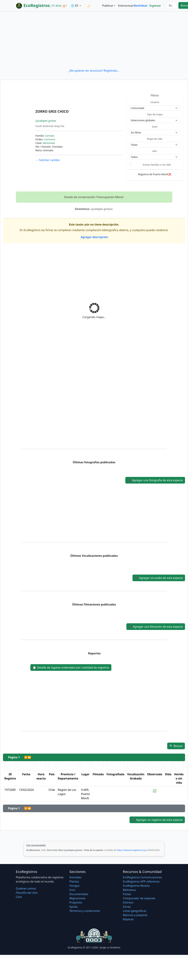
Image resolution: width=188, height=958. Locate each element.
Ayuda (73, 907)
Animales (75, 877)
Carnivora (49, 139)
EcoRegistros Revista (136, 886)
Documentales (78, 894)
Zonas (127, 907)
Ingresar (155, 6)
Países (127, 894)
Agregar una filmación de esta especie (156, 627)
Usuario (154, 102)
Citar (19, 897)
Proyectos (75, 902)
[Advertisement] (94, 39)
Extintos (128, 902)
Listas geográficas (134, 911)
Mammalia (49, 143)
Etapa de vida (154, 138)
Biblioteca (129, 890)
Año (154, 151)
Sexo (154, 126)
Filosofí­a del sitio (27, 893)
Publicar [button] (107, 6)
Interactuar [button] (125, 6)
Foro (72, 890)
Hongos (74, 886)
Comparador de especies (139, 898)
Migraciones (77, 898)
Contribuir (141, 6)
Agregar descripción (94, 237)
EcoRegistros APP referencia (141, 881)
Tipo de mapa (155, 114)
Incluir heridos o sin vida (157, 164)
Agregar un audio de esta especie (159, 578)
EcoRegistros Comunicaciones (142, 877)
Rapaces (128, 919)
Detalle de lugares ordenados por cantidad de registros (71, 667)
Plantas (74, 881)
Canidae (49, 135)
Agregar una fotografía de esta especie (155, 480)
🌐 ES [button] (75, 6)
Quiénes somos (26, 888)
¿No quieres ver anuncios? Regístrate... (94, 70)
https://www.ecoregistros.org (131, 850)
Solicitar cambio (47, 160)
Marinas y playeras (135, 915)
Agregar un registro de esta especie (157, 820)
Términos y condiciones (84, 911)
